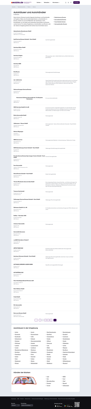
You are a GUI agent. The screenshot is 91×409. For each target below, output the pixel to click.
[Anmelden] (76, 2)
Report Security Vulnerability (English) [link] (66, 398)
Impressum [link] (13, 398)
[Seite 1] (40, 320)
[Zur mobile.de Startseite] (21, 2)
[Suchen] (39, 2)
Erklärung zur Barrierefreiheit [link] (50, 398)
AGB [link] (18, 398)
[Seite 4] (48, 320)
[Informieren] (56, 2)
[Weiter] (55, 320)
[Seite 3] (45, 320)
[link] (68, 2)
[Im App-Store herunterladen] (58, 406)
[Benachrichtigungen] (65, 2)
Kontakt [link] (22, 398)
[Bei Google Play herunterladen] (68, 406)
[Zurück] (36, 320)
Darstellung (23, 403)
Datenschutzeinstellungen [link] (37, 398)
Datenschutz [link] (27, 398)
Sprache (13, 403)
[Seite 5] (51, 320)
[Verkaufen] (47, 2)
